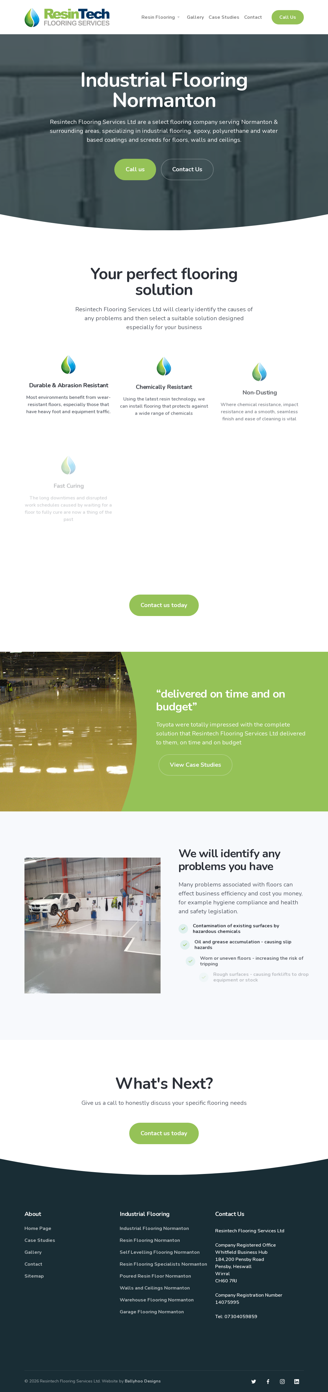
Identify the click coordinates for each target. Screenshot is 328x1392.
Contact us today (164, 605)
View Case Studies (195, 765)
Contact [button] (253, 17)
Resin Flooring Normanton (150, 1240)
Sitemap (34, 1276)
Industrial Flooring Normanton (154, 1228)
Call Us (287, 17)
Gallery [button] (195, 17)
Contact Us (187, 169)
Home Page (37, 1228)
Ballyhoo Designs (143, 1381)
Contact (33, 1264)
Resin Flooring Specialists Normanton (163, 1264)
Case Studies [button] (224, 17)
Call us (135, 169)
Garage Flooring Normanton (152, 1312)
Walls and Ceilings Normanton (155, 1288)
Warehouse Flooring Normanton (157, 1300)
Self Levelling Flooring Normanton (160, 1252)
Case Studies (39, 1240)
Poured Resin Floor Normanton (155, 1276)
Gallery (32, 1252)
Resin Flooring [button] (158, 17)
